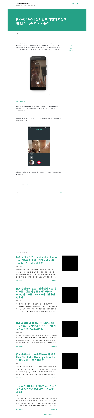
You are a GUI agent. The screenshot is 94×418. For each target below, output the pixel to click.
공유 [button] (69, 38)
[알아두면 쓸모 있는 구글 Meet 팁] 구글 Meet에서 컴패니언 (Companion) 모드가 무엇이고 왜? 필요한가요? (36, 357)
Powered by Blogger (47, 414)
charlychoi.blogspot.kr (31, 184)
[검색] (73, 3)
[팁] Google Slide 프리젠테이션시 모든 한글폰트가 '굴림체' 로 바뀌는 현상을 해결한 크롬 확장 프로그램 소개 (36, 325)
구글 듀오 (70, 45)
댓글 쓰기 (21, 346)
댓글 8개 (20, 280)
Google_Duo (71, 50)
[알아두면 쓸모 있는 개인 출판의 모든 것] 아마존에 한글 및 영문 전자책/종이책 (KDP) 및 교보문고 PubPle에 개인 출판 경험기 (36, 293)
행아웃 (70, 46)
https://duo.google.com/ (20, 101)
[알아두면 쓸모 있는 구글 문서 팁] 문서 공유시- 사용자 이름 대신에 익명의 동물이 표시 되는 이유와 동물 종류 (36, 259)
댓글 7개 (20, 315)
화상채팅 (70, 48)
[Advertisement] (37, 236)
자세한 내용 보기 (54, 280)
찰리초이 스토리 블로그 (23, 3)
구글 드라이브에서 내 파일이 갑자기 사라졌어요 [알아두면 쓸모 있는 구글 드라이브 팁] (36, 388)
